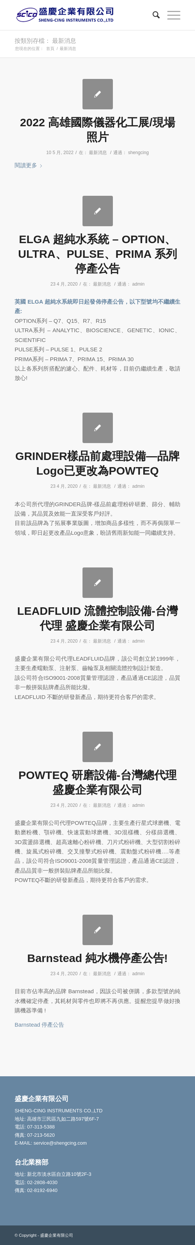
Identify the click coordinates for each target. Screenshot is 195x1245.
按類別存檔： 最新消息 (45, 41)
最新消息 (98, 152)
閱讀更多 (30, 165)
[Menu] (170, 15)
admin (138, 284)
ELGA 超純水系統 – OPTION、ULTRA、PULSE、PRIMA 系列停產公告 (97, 254)
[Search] (152, 15)
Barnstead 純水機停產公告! (97, 958)
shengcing (138, 152)
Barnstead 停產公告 (39, 1024)
